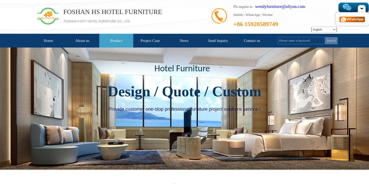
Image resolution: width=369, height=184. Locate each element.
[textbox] (301, 40)
